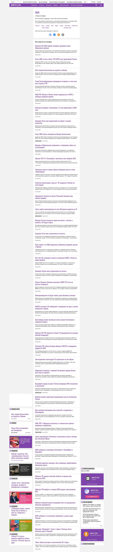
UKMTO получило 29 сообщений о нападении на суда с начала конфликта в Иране (56, 400)
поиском (46, 18)
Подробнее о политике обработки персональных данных (78, 547)
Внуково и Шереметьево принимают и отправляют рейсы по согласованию (24, 526)
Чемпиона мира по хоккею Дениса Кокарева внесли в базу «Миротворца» (55, 210)
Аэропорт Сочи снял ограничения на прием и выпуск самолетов (53, 148)
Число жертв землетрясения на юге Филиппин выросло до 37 (56, 262)
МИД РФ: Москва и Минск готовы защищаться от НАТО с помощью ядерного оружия (54, 108)
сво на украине (87, 502)
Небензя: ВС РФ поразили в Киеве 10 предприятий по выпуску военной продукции (56, 427)
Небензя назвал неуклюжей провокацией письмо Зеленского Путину (56, 517)
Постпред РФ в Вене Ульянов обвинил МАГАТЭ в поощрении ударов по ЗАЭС (55, 453)
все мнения (27, 432)
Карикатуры (75, 25)
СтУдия (61, 25)
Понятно (97, 547)
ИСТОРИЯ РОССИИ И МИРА (17, 460)
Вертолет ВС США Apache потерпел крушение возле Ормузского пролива (53, 46)
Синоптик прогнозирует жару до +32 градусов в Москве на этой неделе (55, 223)
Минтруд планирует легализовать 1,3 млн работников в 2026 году (25, 499)
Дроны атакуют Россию (30, 2)
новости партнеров (88, 469)
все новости (13, 418)
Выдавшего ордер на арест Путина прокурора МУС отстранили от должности (56, 504)
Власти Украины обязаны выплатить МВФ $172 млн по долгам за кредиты (54, 362)
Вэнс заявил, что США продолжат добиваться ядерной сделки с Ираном (56, 312)
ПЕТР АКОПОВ (14, 432)
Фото (52, 25)
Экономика (23, 494)
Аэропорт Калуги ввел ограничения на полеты (50, 350)
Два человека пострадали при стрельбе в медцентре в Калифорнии (54, 530)
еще (101, 525)
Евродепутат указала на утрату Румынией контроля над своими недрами (54, 250)
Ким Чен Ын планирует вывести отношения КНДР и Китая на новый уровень (56, 325)
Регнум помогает (77, 5)
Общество (22, 521)
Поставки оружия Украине (74, 2)
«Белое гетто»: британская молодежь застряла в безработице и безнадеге (20, 485)
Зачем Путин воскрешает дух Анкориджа (19, 429)
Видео (55, 5)
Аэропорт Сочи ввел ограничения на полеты (50, 300)
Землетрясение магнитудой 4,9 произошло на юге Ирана (54, 465)
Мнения (49, 5)
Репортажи (67, 25)
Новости (34, 5)
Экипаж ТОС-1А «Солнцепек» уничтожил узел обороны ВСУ (24, 469)
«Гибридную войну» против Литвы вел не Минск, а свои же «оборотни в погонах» (20, 511)
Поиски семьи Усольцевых (57, 2)
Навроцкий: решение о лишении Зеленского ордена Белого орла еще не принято (55, 477)
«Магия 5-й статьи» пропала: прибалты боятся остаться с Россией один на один (20, 539)
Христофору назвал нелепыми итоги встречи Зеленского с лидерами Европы (55, 413)
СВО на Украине (43, 2)
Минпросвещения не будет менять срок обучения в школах (55, 375)
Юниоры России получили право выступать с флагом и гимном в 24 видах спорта (54, 274)
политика (14, 506)
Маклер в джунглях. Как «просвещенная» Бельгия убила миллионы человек (20, 456)
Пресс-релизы (45, 27)
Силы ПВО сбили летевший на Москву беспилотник (53, 160)
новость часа (15, 409)
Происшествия (67, 27)
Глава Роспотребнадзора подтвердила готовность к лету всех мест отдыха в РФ (56, 95)
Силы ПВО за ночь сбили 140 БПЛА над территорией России (25, 441)
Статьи (41, 5)
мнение (14, 423)
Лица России (64, 5)
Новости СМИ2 (85, 471)
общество (14, 451)
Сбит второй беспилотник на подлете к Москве (20, 415)
